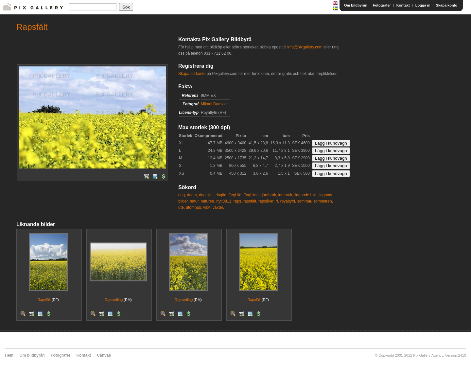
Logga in (422, 5)
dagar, (192, 195)
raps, (238, 201)
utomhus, (194, 207)
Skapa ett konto (191, 73)
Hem (9, 355)
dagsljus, (206, 195)
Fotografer (382, 5)
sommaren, (323, 201)
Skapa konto (446, 5)
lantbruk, (285, 195)
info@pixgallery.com (304, 47)
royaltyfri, (288, 201)
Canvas (104, 355)
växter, (218, 207)
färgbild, (236, 195)
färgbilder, (252, 195)
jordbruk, (269, 195)
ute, (181, 207)
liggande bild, (306, 195)
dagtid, (221, 195)
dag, (182, 195)
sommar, (304, 201)
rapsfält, (250, 201)
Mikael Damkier (214, 104)
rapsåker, (266, 201)
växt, (207, 207)
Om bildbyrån (355, 5)
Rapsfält (44, 300)
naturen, (208, 201)
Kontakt (403, 5)
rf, (277, 201)
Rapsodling (114, 300)
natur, (195, 201)
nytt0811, (224, 201)
